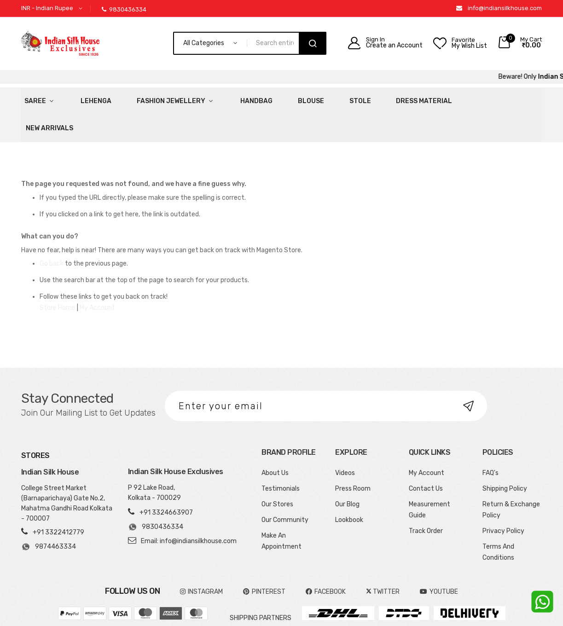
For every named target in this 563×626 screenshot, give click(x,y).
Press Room (353, 457)
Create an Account (394, 45)
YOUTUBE (439, 559)
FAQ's (490, 441)
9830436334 (124, 9)
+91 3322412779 (58, 501)
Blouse (261, 99)
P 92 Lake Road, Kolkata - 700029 (154, 461)
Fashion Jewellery (144, 99)
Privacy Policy (503, 499)
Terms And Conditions (498, 520)
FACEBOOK (326, 559)
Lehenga (80, 99)
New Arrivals (418, 99)
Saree (32, 99)
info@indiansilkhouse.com (505, 8)
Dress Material (353, 99)
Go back (52, 232)
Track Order (426, 499)
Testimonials (280, 457)
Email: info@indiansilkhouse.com (189, 509)
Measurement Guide (429, 478)
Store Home (57, 276)
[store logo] (60, 43)
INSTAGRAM (201, 559)
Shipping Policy (504, 457)
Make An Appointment (281, 509)
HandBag (218, 99)
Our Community (284, 488)
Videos (345, 441)
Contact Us (426, 457)
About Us (275, 441)
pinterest (264, 559)
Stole (299, 99)
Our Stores (277, 472)
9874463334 (48, 515)
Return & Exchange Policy (511, 478)
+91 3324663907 (166, 481)
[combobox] (277, 43)
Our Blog (347, 472)
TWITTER (383, 559)
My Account (97, 276)
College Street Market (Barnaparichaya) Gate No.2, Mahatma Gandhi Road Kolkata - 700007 (66, 472)
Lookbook (349, 488)
